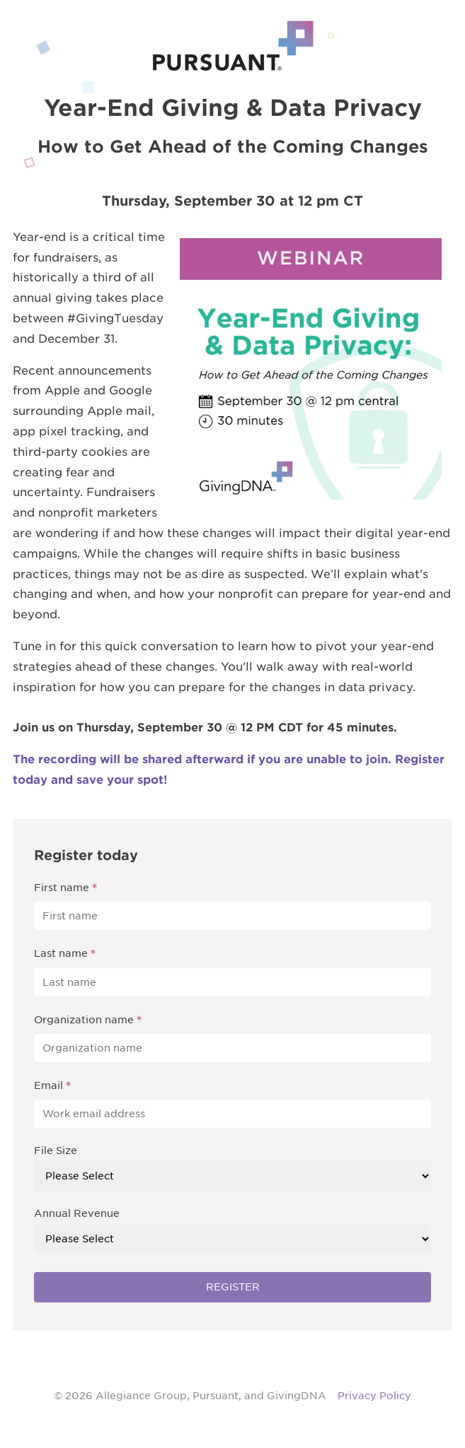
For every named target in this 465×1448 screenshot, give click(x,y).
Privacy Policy (374, 1395)
